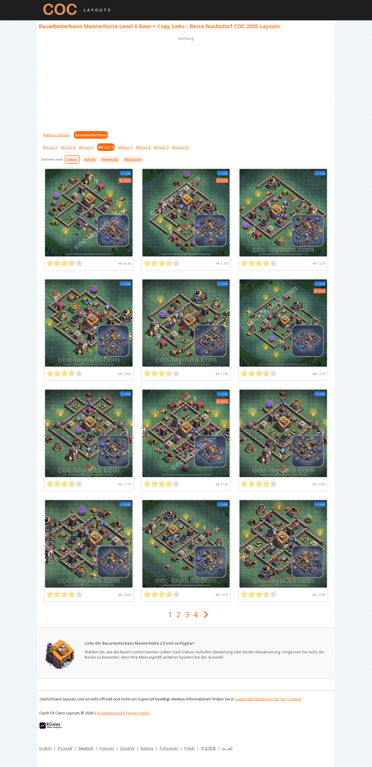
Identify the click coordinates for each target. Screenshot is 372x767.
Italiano (147, 748)
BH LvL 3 (50, 147)
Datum (72, 159)
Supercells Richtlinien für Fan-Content (268, 699)
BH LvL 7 (125, 147)
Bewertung (110, 159)
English (45, 748)
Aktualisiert (133, 159)
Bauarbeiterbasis (91, 135)
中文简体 (208, 748)
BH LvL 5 (86, 147)
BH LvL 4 (68, 147)
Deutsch (85, 748)
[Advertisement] (186, 82)
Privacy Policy (138, 713)
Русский (65, 748)
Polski (189, 748)
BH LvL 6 (105, 147)
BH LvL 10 (180, 147)
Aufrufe (90, 159)
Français (106, 748)
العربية (227, 748)
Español (127, 748)
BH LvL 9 (161, 147)
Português (169, 748)
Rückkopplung (109, 713)
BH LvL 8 (143, 147)
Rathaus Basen (56, 135)
